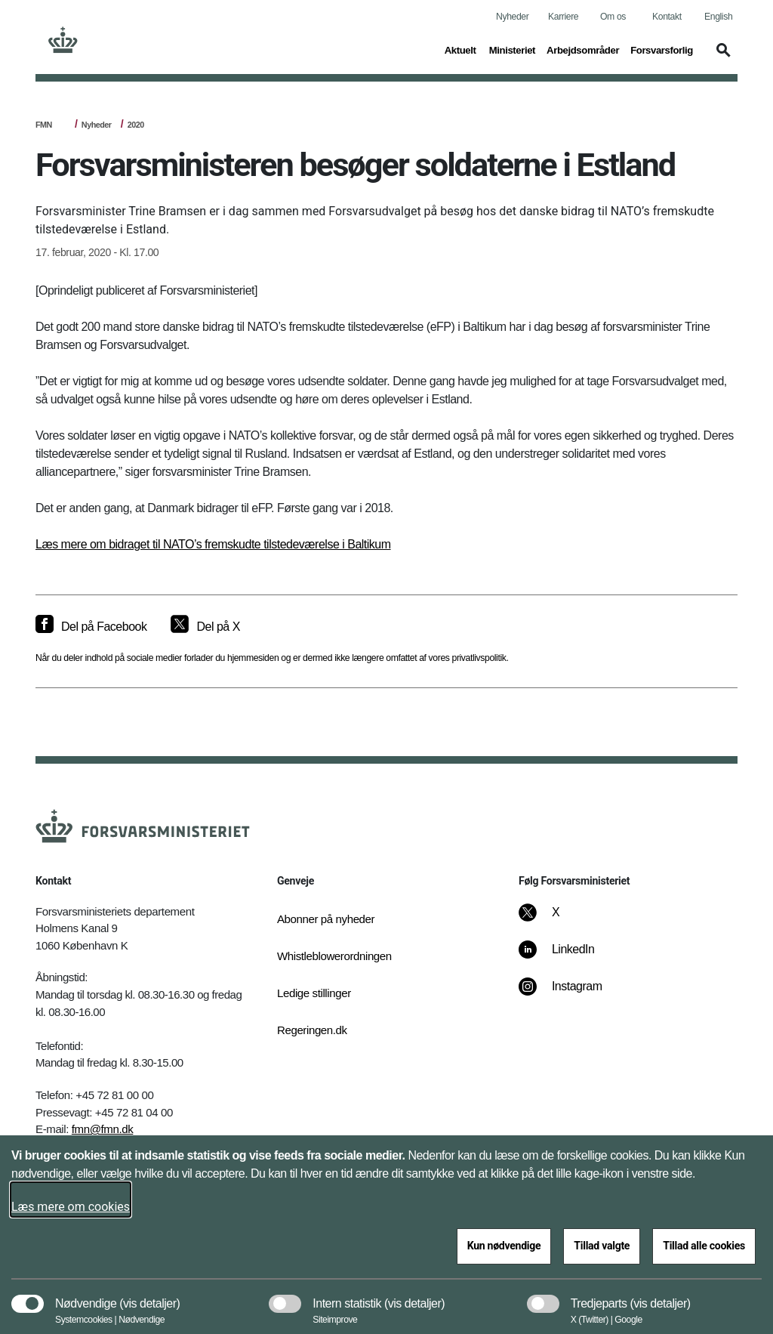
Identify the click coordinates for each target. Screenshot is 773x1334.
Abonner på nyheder (325, 918)
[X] (556, 920)
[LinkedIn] (567, 957)
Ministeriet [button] (512, 49)
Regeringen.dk (312, 1030)
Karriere (563, 16)
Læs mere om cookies (70, 1207)
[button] (721, 57)
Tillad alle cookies (704, 1246)
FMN (43, 124)
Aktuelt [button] (461, 49)
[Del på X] (205, 627)
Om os (613, 16)
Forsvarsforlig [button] (661, 49)
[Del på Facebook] (90, 627)
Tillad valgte (602, 1246)
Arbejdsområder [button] (583, 49)
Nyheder (512, 16)
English (718, 16)
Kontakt (667, 16)
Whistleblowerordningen (326, 956)
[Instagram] (571, 994)
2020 (136, 124)
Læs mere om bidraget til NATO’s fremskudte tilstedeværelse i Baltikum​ (213, 544)
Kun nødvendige (504, 1246)
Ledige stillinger (314, 993)
